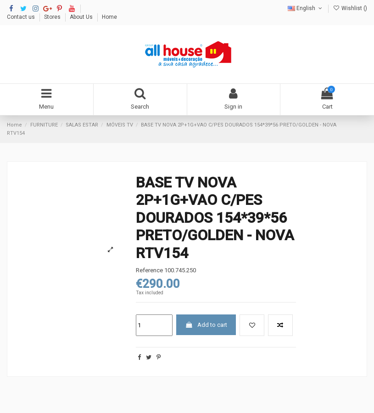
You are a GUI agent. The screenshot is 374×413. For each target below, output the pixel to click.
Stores (53, 17)
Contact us (21, 17)
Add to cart (206, 324)
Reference (149, 270)
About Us (82, 17)
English (306, 8)
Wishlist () (350, 8)
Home (109, 17)
